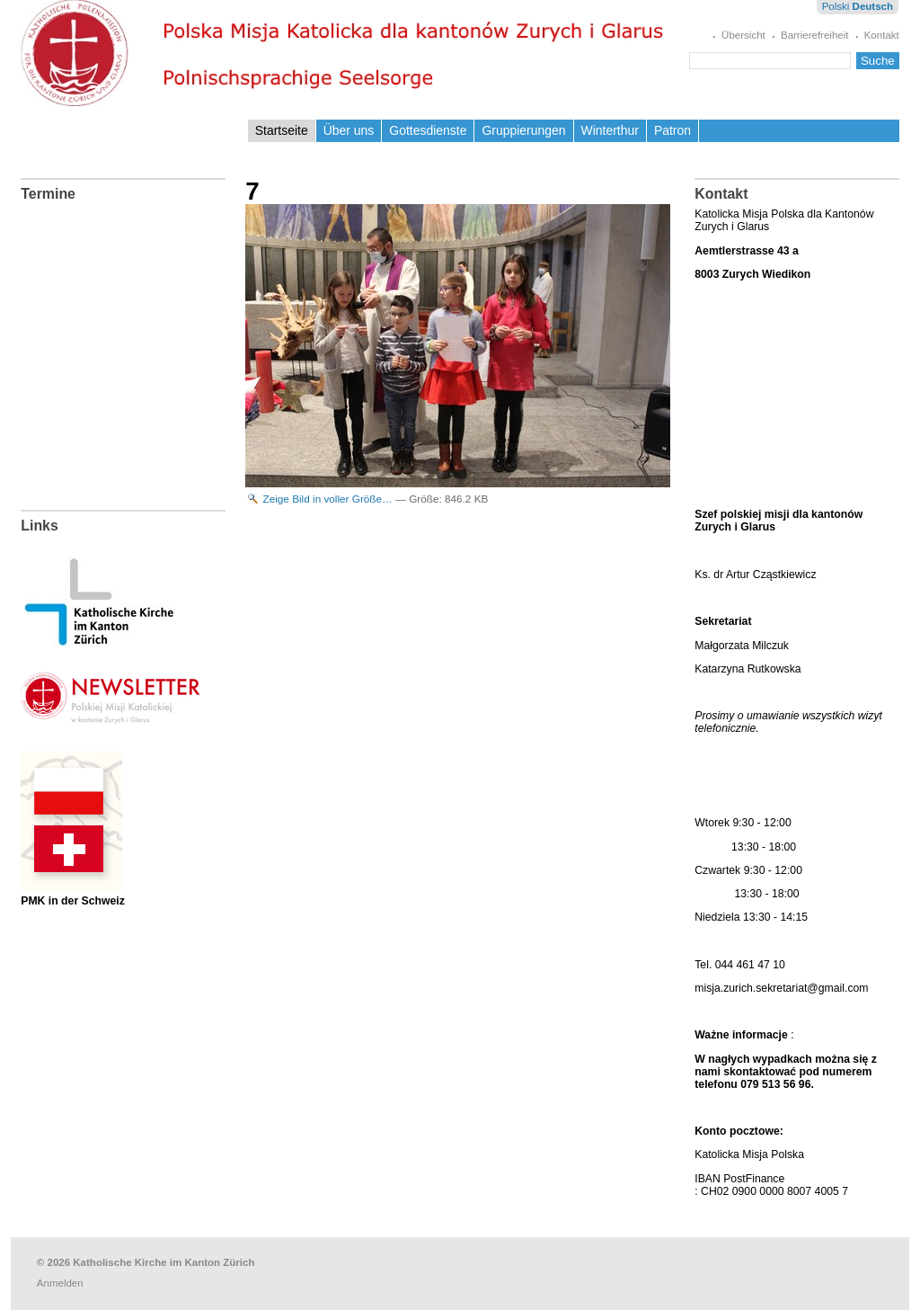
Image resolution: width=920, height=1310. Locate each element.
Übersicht (743, 35)
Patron (672, 130)
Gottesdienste (427, 130)
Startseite (281, 130)
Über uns (349, 130)
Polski (836, 6)
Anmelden (60, 1283)
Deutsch (873, 6)
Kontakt (881, 35)
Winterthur (610, 130)
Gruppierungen (523, 130)
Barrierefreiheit (815, 35)
